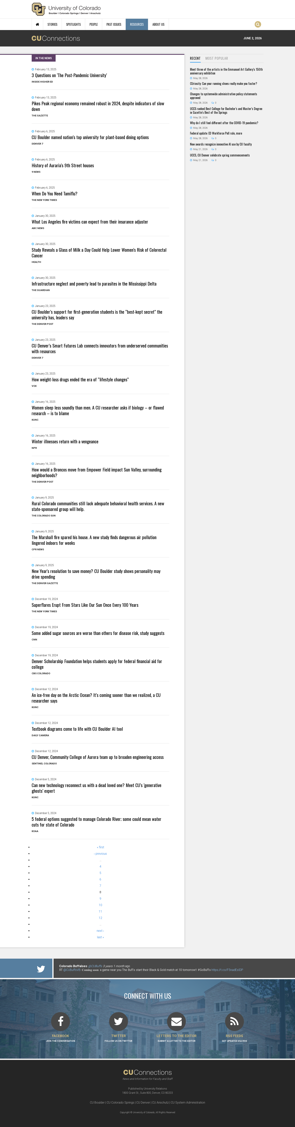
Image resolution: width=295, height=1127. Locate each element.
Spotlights (73, 24)
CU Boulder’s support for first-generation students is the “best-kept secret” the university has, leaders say (97, 314)
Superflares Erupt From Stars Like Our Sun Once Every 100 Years (85, 604)
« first (100, 847)
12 (100, 918)
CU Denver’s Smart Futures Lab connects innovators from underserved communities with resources (100, 348)
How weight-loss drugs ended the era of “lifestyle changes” (80, 379)
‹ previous (100, 853)
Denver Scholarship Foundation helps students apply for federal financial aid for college (97, 664)
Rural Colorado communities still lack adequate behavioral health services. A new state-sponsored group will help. (98, 506)
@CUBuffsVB (71, 970)
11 (100, 911)
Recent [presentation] (195, 58)
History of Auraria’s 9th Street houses (63, 165)
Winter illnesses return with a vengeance (65, 441)
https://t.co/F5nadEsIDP (227, 970)
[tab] (195, 58)
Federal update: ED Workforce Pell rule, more (216, 133)
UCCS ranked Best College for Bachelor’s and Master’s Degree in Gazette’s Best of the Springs (226, 110)
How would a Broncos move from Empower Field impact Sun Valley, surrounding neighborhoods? (97, 472)
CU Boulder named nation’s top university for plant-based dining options (90, 137)
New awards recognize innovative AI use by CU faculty (221, 144)
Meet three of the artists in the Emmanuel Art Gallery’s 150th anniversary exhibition (226, 71)
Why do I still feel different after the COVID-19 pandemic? (224, 123)
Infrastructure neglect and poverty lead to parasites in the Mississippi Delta (94, 283)
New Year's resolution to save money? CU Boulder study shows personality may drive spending (96, 573)
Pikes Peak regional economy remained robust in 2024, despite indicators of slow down (98, 106)
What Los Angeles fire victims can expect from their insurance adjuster (90, 221)
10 (100, 905)
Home (37, 24)
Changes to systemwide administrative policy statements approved (223, 96)
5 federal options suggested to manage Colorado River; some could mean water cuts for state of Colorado (96, 821)
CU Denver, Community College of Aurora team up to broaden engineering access (98, 756)
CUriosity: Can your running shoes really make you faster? (223, 83)
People (94, 24)
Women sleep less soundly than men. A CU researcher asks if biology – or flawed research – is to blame (98, 410)
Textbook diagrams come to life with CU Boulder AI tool (77, 728)
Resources (137, 24)
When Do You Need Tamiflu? (54, 193)
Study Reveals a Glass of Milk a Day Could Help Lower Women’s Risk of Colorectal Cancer (99, 252)
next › (100, 931)
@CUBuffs (95, 966)
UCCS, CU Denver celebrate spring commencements (220, 155)
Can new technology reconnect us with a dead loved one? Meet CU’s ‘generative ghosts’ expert (96, 788)
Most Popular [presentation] (216, 58)
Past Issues (114, 24)
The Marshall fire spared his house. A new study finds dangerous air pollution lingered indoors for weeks (94, 540)
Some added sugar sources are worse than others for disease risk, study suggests (98, 632)
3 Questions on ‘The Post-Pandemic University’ (69, 75)
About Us (158, 24)
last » (100, 937)
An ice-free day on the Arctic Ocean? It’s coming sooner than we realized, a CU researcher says (96, 697)
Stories (52, 24)
